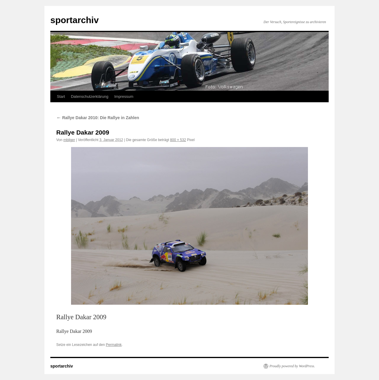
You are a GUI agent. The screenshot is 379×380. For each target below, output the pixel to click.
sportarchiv (74, 20)
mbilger (69, 140)
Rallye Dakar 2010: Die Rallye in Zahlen (97, 117)
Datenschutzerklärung (89, 96)
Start (61, 96)
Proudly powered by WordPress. (292, 366)
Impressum (123, 96)
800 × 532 (178, 140)
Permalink (113, 345)
